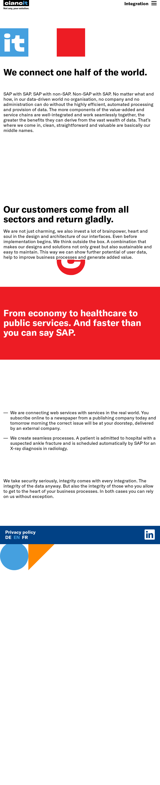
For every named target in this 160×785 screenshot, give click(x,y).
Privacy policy (20, 532)
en (17, 537)
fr (25, 537)
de (8, 537)
